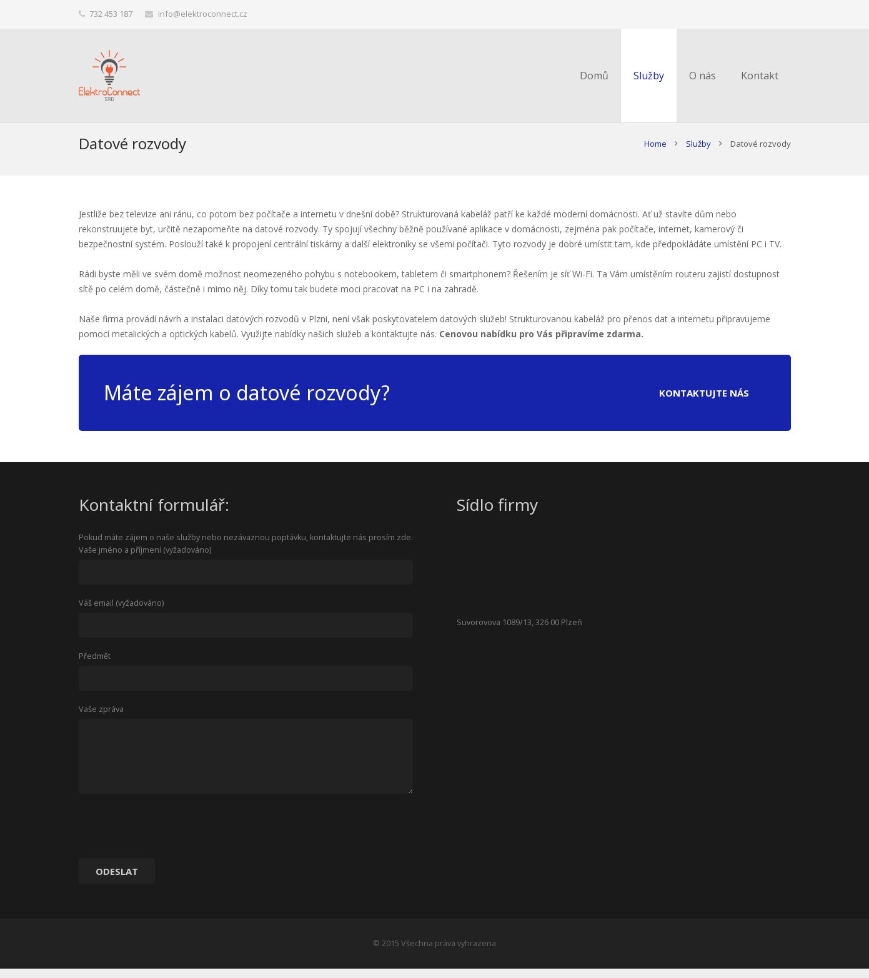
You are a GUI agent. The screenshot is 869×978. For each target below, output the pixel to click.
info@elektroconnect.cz (202, 13)
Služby (698, 153)
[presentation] (174, 840)
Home (655, 153)
